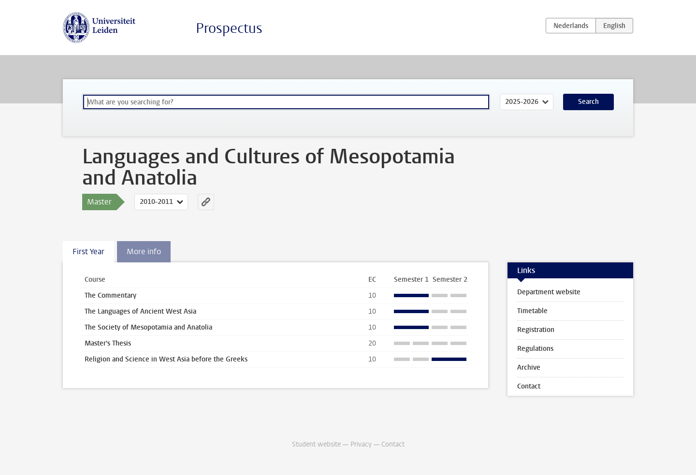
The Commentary (110, 295)
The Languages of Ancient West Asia (140, 311)
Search (588, 101)
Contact (528, 386)
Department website (548, 292)
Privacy (361, 444)
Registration (535, 329)
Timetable (532, 311)
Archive (528, 367)
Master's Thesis (108, 343)
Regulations (535, 348)
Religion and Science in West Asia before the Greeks (166, 359)
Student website (316, 444)
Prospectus (229, 28)
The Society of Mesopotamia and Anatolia (148, 327)
